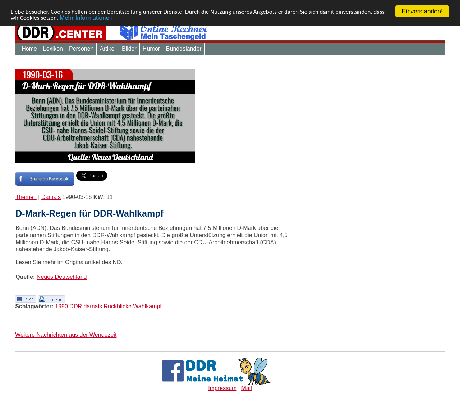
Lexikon (53, 49)
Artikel (107, 49)
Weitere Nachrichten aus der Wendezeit (65, 334)
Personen (81, 49)
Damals (51, 197)
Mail (246, 388)
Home (29, 49)
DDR (75, 306)
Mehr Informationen (86, 17)
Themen (26, 197)
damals (92, 306)
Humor (151, 49)
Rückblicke (117, 306)
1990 (61, 306)
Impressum (222, 388)
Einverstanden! (422, 11)
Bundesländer (184, 49)
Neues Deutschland (62, 277)
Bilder (129, 49)
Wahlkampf (147, 306)
